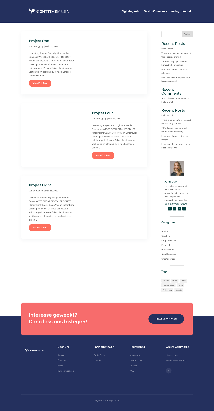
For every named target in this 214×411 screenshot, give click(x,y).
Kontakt (97, 360)
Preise (60, 365)
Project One (39, 41)
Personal (165, 245)
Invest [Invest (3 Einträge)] (174, 281)
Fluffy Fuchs (99, 355)
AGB (132, 370)
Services (62, 355)
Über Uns (62, 360)
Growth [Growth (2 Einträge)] (166, 281)
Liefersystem (172, 355)
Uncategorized (168, 258)
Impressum (135, 355)
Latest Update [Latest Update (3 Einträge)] (168, 285)
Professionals (167, 249)
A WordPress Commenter (173, 98)
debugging (38, 46)
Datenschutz (136, 360)
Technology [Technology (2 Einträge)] (167, 290)
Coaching (165, 236)
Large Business (168, 240)
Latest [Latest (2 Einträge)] (183, 281)
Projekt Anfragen (166, 319)
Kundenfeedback (66, 370)
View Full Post (40, 83)
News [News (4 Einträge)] (180, 285)
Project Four (102, 113)
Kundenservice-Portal (176, 360)
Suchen (187, 34)
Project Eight (40, 185)
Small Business (168, 254)
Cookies (133, 365)
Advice (164, 231)
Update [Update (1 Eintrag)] (179, 290)
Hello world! (167, 48)
